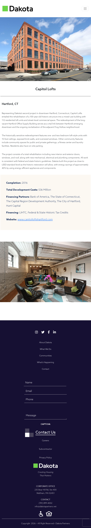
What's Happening (45, 362)
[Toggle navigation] (85, 8)
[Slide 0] (42, 298)
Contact (45, 369)
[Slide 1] (46, 298)
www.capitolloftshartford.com (35, 219)
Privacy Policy (45, 457)
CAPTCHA (45, 424)
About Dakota (45, 342)
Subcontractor (45, 449)
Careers (45, 440)
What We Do (45, 349)
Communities (45, 355)
